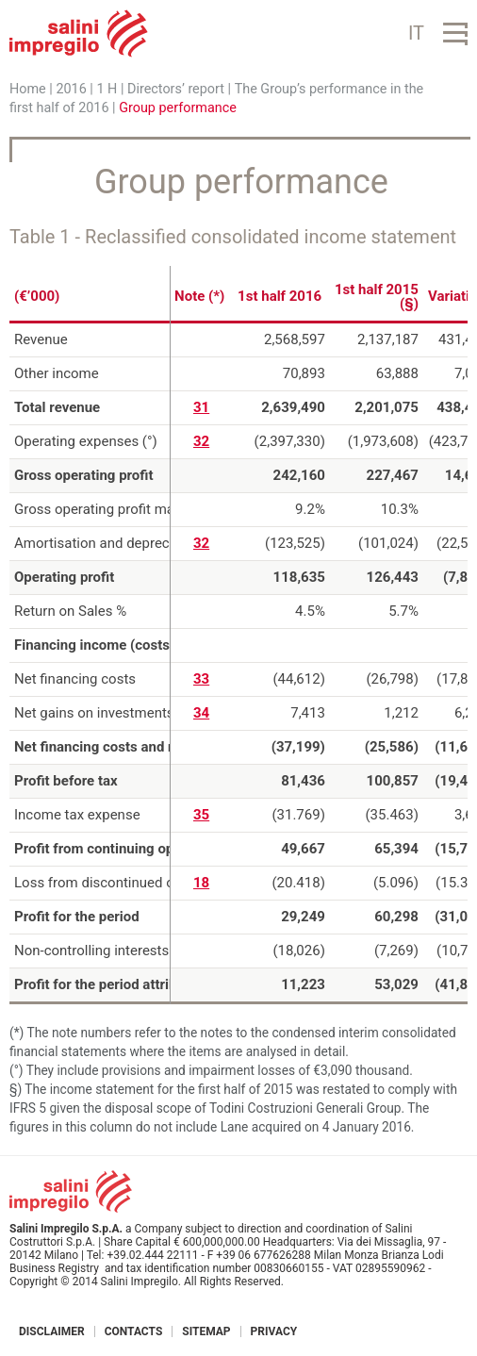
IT (416, 33)
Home (27, 89)
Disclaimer (52, 1331)
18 (201, 882)
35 (201, 814)
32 (201, 441)
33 (201, 678)
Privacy (274, 1331)
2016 (71, 89)
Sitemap (206, 1331)
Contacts (134, 1331)
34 (201, 712)
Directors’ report (175, 89)
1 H (106, 89)
